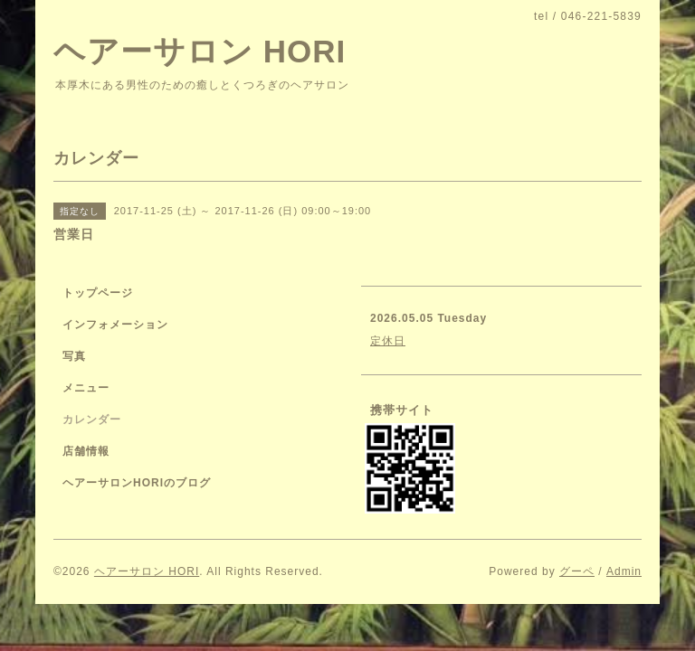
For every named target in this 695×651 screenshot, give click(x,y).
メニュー (85, 388)
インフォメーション (115, 324)
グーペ (577, 571)
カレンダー (91, 419)
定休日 (387, 341)
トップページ (97, 293)
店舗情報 (85, 451)
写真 (74, 356)
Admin (624, 571)
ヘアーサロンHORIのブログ (136, 482)
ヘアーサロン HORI (199, 51)
